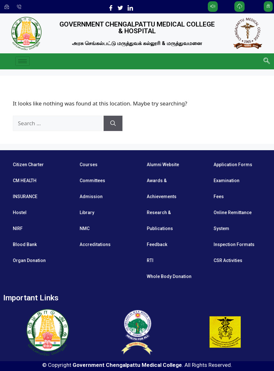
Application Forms (233, 164)
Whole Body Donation (169, 276)
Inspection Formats (234, 244)
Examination (226, 180)
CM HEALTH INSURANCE (25, 188)
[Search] (113, 123)
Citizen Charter (28, 164)
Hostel (20, 212)
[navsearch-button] (266, 61)
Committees (92, 180)
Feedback (157, 244)
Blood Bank (25, 244)
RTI (150, 260)
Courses (89, 164)
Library (87, 212)
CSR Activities (228, 260)
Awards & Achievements (161, 188)
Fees (219, 196)
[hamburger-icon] (22, 61)
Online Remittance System (233, 220)
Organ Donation (29, 260)
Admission (91, 196)
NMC (85, 228)
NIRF (18, 228)
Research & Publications (160, 220)
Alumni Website (163, 164)
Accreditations (95, 244)
